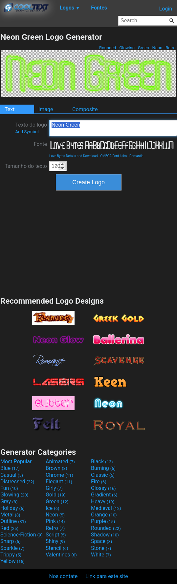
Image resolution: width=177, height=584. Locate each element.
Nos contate (63, 576)
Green (143, 47)
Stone (101, 548)
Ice (52, 508)
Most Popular (16, 461)
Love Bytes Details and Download (73, 156)
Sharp (10, 541)
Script (56, 535)
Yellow (12, 561)
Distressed (17, 481)
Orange (104, 515)
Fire (98, 481)
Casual (11, 475)
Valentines (61, 555)
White (101, 555)
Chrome (59, 475)
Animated (60, 461)
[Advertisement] (88, 243)
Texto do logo (31, 128)
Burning (103, 468)
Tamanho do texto (26, 166)
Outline (13, 521)
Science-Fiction (21, 535)
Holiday (12, 508)
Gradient (104, 495)
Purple (103, 521)
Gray (8, 501)
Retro (171, 47)
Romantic (136, 156)
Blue (10, 468)
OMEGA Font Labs (113, 156)
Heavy (102, 501)
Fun (9, 488)
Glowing (127, 47)
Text (9, 109)
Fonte (40, 144)
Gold (56, 495)
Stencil (57, 548)
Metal (10, 515)
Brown (56, 468)
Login (165, 9)
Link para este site (106, 576)
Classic (103, 475)
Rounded (107, 47)
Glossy (103, 488)
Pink (55, 521)
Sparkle (12, 548)
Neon (157, 47)
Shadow (105, 535)
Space (101, 541)
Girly (54, 488)
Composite (85, 109)
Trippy (10, 555)
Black (102, 461)
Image (45, 109)
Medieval (106, 508)
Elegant (59, 481)
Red (9, 528)
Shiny (55, 541)
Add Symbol (26, 131)
